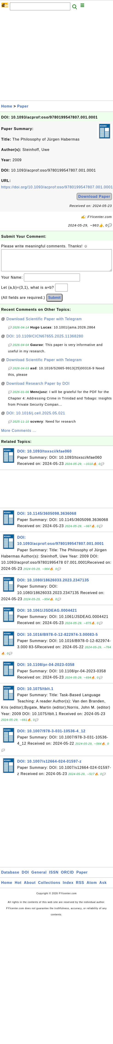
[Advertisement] (44, 57)
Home (6, 106)
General (39, 877)
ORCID (67, 877)
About (30, 887)
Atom (92, 887)
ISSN (54, 877)
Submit (54, 302)
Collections (49, 887)
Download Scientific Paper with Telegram (44, 323)
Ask (103, 887)
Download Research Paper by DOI (38, 388)
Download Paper (94, 196)
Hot (18, 887)
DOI (25, 877)
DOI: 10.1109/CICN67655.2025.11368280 (44, 341)
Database (10, 877)
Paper (22, 106)
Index (68, 887)
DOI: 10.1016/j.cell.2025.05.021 (35, 418)
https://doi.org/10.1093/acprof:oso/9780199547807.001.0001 (57, 187)
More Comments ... (18, 435)
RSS (80, 887)
